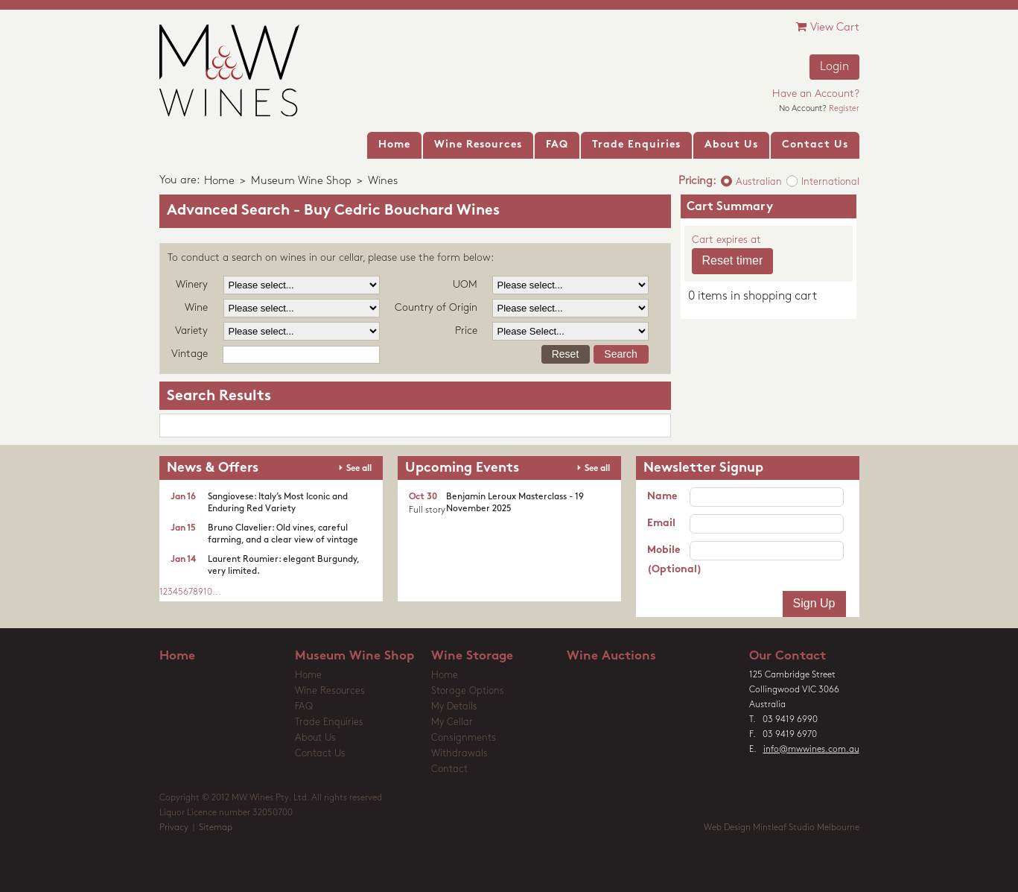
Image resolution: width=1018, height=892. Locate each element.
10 (207, 592)
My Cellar (452, 722)
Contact (449, 769)
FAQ (304, 707)
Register (844, 109)
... (216, 592)
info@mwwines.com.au (811, 749)
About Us (315, 738)
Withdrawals (459, 754)
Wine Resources (330, 691)
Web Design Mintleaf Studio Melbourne (781, 827)
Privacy (173, 827)
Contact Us (320, 754)
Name (662, 496)
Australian (759, 182)
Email (661, 523)
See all (359, 468)
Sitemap (215, 827)
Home (219, 181)
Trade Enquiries (329, 722)
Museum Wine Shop (301, 181)
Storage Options (467, 691)
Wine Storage (472, 656)
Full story (427, 510)
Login (834, 67)
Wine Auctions (611, 656)
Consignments (463, 738)
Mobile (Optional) (668, 560)
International (830, 182)
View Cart (827, 27)
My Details (454, 707)
